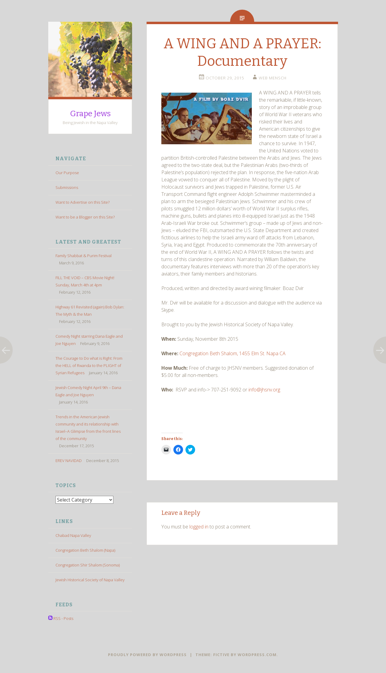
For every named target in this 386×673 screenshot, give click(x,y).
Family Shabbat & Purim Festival (83, 255)
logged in (198, 526)
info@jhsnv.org (264, 389)
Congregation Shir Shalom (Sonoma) (87, 564)
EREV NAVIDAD (68, 460)
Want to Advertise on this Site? (82, 202)
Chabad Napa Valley (73, 535)
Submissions (66, 187)
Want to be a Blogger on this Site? (85, 217)
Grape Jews (90, 113)
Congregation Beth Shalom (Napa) (85, 550)
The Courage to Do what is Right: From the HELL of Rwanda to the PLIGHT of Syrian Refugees (88, 365)
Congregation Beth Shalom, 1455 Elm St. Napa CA (232, 353)
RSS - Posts (60, 618)
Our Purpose (67, 172)
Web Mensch (272, 78)
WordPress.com (257, 654)
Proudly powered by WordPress (147, 654)
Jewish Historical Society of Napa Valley (90, 579)
